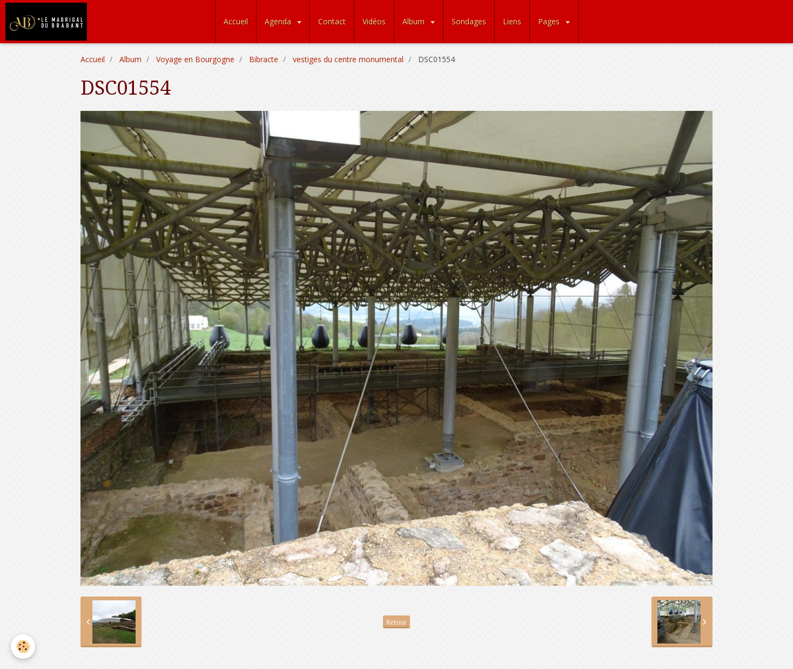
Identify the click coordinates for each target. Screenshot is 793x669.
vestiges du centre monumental (348, 59)
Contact (332, 21)
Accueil (236, 21)
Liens (512, 21)
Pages (550, 21)
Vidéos (374, 21)
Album (414, 21)
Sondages (469, 21)
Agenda (279, 21)
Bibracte (263, 59)
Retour (396, 622)
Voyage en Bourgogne (195, 59)
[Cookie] (23, 646)
